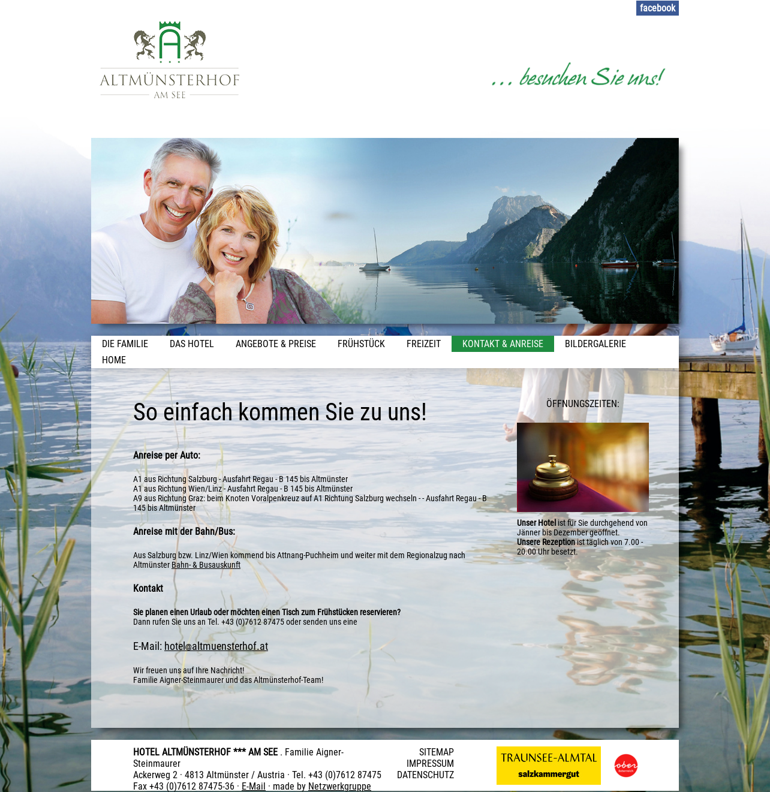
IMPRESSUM (430, 763)
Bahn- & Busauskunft (206, 565)
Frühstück (361, 344)
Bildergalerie (595, 344)
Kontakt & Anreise (502, 344)
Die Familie (125, 344)
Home (114, 360)
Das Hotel (192, 344)
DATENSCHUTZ (425, 775)
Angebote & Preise (276, 344)
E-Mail (254, 786)
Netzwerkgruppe (339, 786)
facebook (657, 8)
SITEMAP (436, 752)
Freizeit (424, 344)
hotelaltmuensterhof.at (216, 646)
